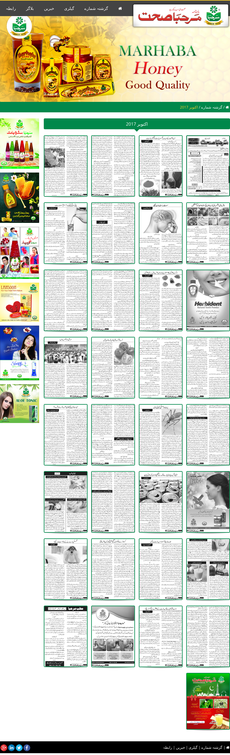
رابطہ (11, 8)
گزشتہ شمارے (96, 8)
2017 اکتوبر (189, 107)
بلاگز (30, 8)
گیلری (69, 8)
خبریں (49, 8)
